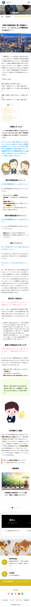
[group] (12, 525)
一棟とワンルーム (7, 114)
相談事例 (26, 600)
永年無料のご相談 (7, 120)
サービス (11, 600)
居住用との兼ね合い (8, 116)
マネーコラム (19, 600)
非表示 (11, 105)
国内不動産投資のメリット (9, 110)
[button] (14, 507)
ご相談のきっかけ (7, 108)
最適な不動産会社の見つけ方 (10, 118)
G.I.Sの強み (5, 600)
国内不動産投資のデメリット (10, 112)
